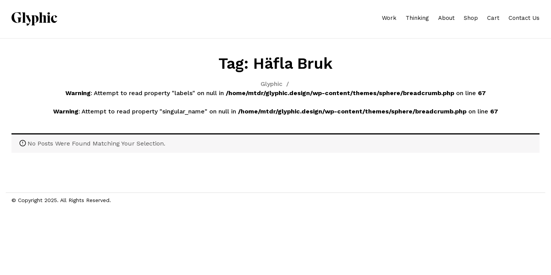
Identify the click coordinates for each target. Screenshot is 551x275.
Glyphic (271, 83)
